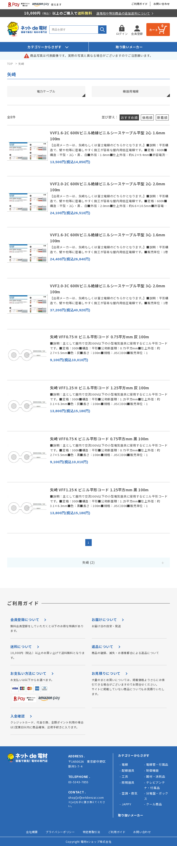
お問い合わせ (161, 4)
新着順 (162, 117)
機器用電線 (131, 91)
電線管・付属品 (157, 764)
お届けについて (104, 619)
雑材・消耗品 (155, 776)
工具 (125, 776)
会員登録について (24, 619)
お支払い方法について (28, 673)
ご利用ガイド (139, 4)
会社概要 (32, 832)
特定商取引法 (91, 832)
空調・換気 (130, 793)
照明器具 (128, 782)
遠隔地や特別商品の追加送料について (123, 13)
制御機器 (152, 770)
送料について (21, 646)
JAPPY (126, 804)
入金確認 (17, 716)
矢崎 (21, 64)
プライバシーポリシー (60, 832)
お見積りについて (106, 673)
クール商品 (154, 804)
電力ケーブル (46, 91)
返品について (102, 646)
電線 (125, 764)
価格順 (147, 117)
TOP (10, 64)
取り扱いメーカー (129, 47)
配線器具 (128, 770)
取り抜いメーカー (130, 815)
